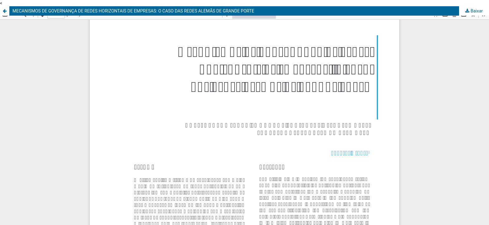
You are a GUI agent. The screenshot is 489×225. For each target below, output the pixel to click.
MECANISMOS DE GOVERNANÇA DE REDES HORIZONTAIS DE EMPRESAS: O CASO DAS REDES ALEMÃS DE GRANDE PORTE (133, 10)
